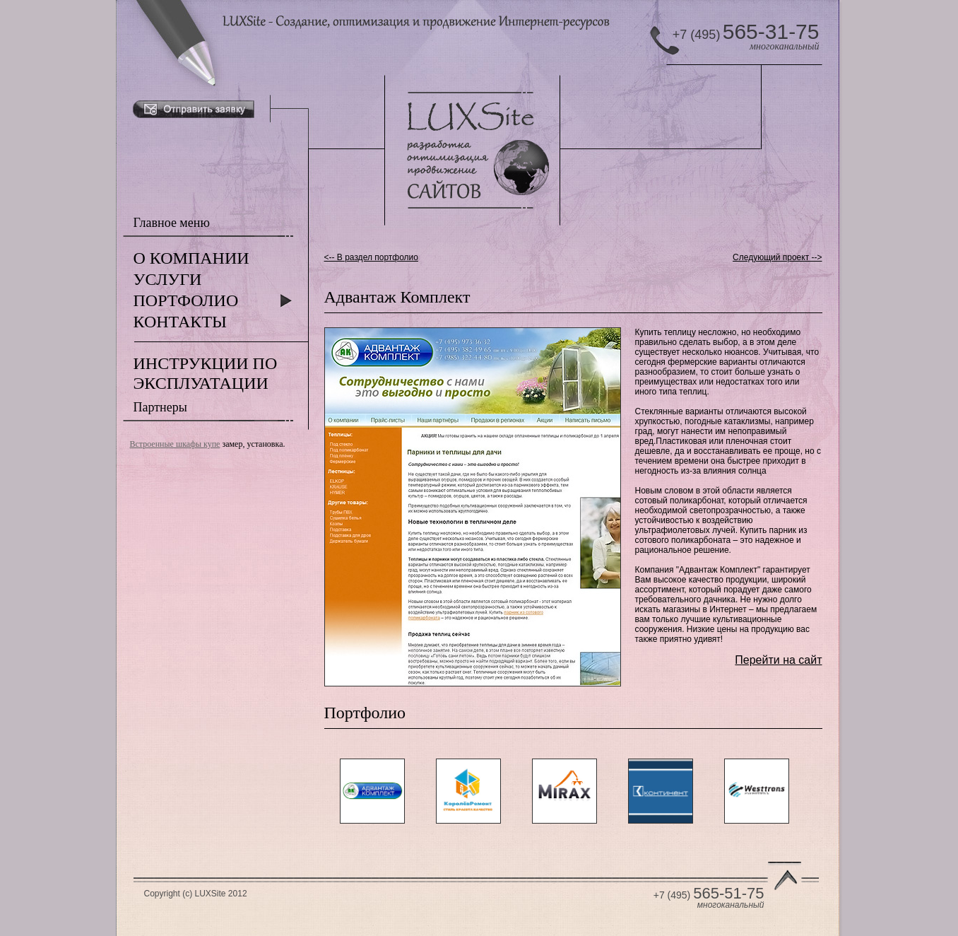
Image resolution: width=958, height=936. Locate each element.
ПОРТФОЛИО (186, 300)
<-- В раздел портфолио (371, 257)
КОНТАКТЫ (180, 321)
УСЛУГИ (168, 279)
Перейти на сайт (778, 660)
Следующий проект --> (777, 257)
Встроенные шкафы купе (175, 444)
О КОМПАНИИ (191, 258)
